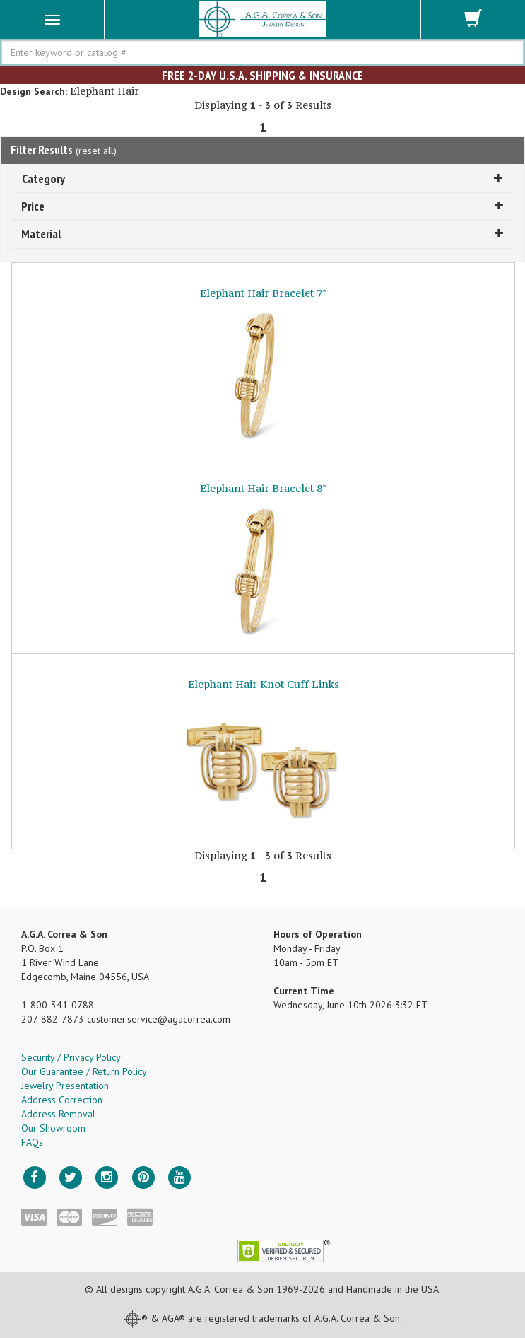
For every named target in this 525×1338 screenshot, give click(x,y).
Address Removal (58, 1113)
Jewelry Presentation (65, 1085)
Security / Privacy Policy (71, 1057)
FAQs (32, 1142)
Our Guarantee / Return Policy (84, 1071)
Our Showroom (53, 1128)
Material (262, 233)
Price (262, 206)
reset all (96, 150)
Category (262, 178)
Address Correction (61, 1099)
